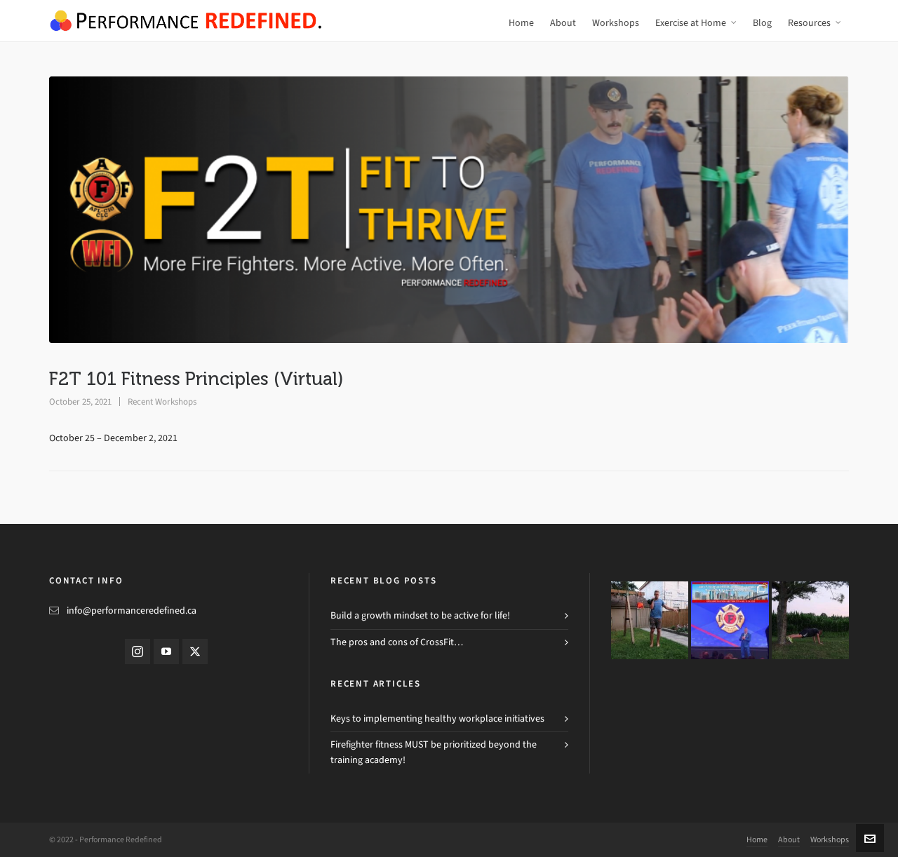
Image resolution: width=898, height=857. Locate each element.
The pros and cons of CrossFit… (396, 642)
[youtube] (166, 651)
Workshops (829, 839)
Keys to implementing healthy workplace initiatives (437, 718)
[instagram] (137, 651)
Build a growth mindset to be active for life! (420, 615)
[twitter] (195, 651)
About (789, 839)
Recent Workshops (162, 401)
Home (757, 839)
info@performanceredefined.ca (131, 610)
